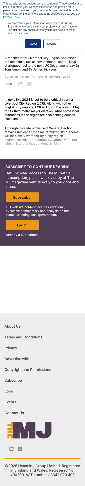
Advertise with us (19, 358)
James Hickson (19, 76)
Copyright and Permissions (27, 369)
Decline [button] (51, 43)
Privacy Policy (11, 17)
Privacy (10, 348)
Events (10, 402)
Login (22, 225)
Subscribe (21, 197)
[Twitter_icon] (20, 449)
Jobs (8, 391)
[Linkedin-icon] (11, 449)
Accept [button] (33, 43)
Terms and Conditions (23, 337)
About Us (12, 326)
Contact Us (14, 413)
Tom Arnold (39, 76)
